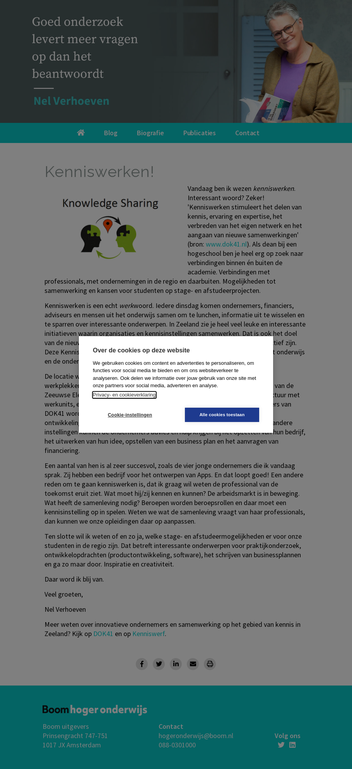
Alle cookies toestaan (222, 414)
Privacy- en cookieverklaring (124, 395)
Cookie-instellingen (130, 415)
